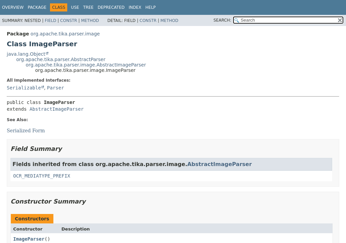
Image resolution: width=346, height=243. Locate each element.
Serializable (24, 87)
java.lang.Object (26, 54)
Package (37, 7)
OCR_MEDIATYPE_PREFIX (41, 176)
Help (150, 7)
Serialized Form (26, 130)
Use (75, 7)
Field (50, 20)
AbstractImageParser (56, 109)
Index (135, 7)
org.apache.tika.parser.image (65, 33)
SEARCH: (222, 20)
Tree (88, 7)
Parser (55, 87)
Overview (13, 7)
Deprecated (111, 7)
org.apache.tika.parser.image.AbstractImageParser (86, 65)
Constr (68, 20)
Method (90, 20)
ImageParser (29, 239)
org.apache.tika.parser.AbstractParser (60, 59)
